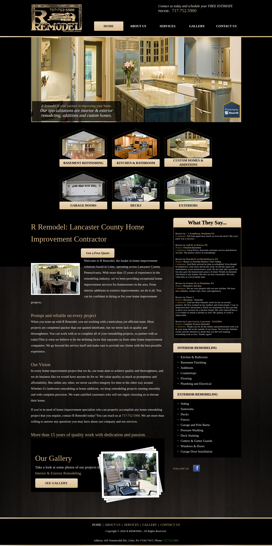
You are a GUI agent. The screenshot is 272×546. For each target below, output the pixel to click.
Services (168, 26)
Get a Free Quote (97, 253)
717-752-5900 (131, 415)
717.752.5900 (184, 10)
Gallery (197, 26)
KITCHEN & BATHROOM (136, 163)
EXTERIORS (188, 205)
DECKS (135, 205)
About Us (138, 26)
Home (109, 26)
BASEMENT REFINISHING (83, 163)
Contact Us (226, 26)
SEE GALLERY (56, 483)
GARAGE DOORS (83, 205)
